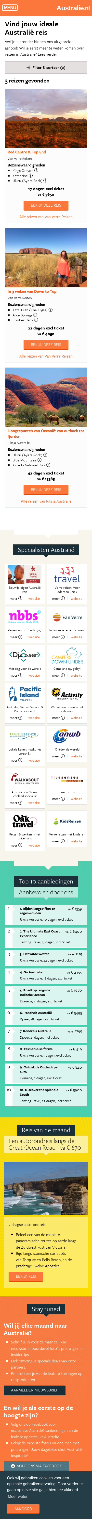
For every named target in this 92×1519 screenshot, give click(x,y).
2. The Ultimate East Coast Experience (40, 933)
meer (16, 598)
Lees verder (47, 54)
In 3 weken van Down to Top (32, 291)
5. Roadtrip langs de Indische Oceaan (35, 992)
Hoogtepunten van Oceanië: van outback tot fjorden (46, 433)
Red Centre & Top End (27, 152)
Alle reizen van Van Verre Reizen (46, 216)
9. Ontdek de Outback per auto (39, 1069)
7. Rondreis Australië (35, 1030)
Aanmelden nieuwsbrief (34, 1390)
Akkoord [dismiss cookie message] (23, 1509)
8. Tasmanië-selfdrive (36, 1048)
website (34, 598)
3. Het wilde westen (34, 953)
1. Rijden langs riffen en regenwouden (37, 911)
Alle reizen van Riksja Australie (46, 501)
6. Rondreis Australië (36, 1012)
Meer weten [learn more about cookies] (18, 1496)
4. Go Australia (31, 972)
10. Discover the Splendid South (39, 1092)
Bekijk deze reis (46, 205)
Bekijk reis (26, 1276)
